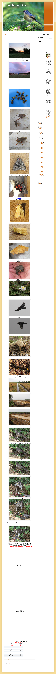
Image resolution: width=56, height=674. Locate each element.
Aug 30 (42, 171)
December (41, 178)
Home (20, 661)
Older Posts (33, 661)
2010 (40, 122)
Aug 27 (42, 167)
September (41, 174)
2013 (40, 126)
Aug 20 (42, 157)
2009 (40, 121)
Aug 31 (42, 172)
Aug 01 (42, 139)
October (41, 175)
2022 (40, 184)
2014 (40, 127)
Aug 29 (42, 170)
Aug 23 (42, 161)
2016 (40, 179)
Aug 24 (42, 162)
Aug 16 (42, 152)
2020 (40, 182)
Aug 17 (42, 153)
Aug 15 (42, 151)
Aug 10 (42, 144)
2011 (40, 123)
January (41, 129)
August (41, 138)
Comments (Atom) (10, 663)
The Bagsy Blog (15, 5)
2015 (40, 128)
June (41, 136)
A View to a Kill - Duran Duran (12, 34)
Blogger (32, 669)
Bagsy (48, 57)
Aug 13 (42, 148)
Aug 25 (42, 163)
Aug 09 (42, 143)
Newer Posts (6, 661)
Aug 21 (42, 158)
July (40, 137)
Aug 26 (42, 166)
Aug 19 (42, 156)
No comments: (14, 659)
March (41, 132)
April (40, 133)
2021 (40, 183)
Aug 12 (42, 147)
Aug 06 (42, 142)
